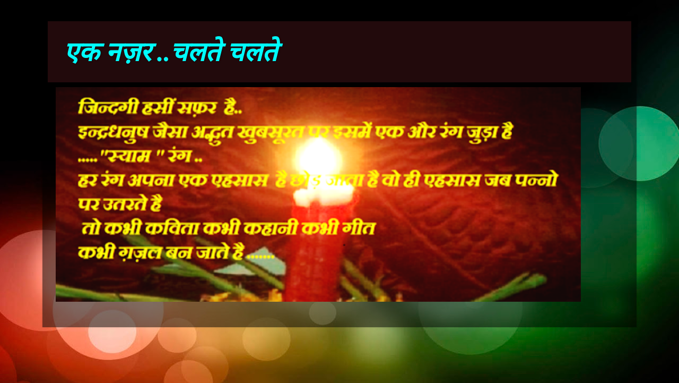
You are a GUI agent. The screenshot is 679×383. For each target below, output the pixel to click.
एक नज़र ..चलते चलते (170, 52)
